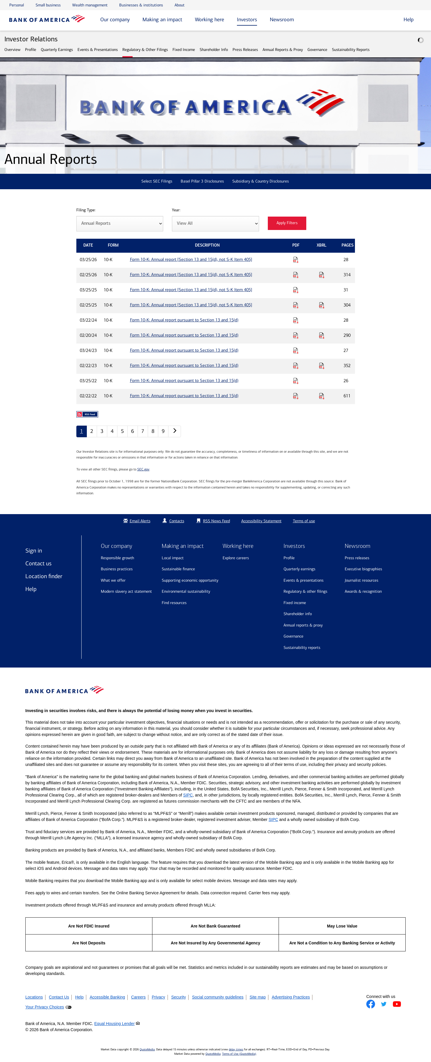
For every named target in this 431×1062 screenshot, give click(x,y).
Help (30, 588)
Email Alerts (136, 520)
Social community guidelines (218, 997)
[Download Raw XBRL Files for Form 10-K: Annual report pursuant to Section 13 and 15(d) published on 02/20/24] (321, 335)
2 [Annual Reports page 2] (91, 431)
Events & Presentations (98, 49)
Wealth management (90, 5)
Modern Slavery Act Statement (126, 591)
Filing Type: (86, 210)
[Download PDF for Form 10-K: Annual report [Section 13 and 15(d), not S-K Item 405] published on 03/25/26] (295, 259)
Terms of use (304, 520)
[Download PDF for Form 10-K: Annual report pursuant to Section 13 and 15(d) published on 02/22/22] (295, 396)
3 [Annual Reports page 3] (102, 431)
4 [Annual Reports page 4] (112, 431)
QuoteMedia (147, 1049)
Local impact (173, 557)
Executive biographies (363, 569)
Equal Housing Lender (114, 1023)
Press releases (357, 557)
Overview (12, 49)
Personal (16, 5)
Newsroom (282, 19)
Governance (317, 49)
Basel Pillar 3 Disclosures (202, 181)
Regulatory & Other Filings (145, 49)
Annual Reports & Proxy (283, 49)
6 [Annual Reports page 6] (132, 431)
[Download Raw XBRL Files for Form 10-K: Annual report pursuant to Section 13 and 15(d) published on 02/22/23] (321, 365)
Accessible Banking (107, 997)
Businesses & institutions (141, 5)
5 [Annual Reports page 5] (122, 431)
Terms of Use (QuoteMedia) (239, 1054)
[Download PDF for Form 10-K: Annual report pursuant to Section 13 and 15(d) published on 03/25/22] (295, 380)
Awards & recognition (363, 591)
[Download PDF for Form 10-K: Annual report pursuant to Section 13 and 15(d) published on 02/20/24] (295, 335)
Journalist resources (361, 580)
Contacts (176, 520)
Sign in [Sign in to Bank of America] (33, 550)
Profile (30, 49)
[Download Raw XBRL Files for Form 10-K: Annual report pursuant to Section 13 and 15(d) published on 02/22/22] (321, 396)
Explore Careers (236, 557)
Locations (34, 997)
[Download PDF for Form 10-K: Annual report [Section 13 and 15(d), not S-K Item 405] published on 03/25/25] (295, 290)
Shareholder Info (214, 49)
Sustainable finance (178, 569)
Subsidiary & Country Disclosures (260, 181)
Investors (247, 19)
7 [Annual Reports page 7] (142, 431)
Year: (176, 210)
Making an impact (162, 19)
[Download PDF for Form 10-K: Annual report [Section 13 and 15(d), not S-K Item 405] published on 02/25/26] (295, 274)
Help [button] (409, 19)
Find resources (174, 602)
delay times (236, 1049)
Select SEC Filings (156, 181)
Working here (209, 19)
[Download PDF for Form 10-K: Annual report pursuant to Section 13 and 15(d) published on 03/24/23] (295, 350)
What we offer (113, 580)
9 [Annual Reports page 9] (163, 431)
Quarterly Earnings (57, 49)
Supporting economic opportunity (190, 580)
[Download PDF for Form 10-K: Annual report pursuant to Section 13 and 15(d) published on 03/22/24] (295, 320)
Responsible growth (117, 557)
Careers (138, 997)
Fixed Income (184, 49)
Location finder (43, 576)
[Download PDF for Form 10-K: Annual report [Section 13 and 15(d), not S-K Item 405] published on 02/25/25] (295, 305)
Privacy (158, 997)
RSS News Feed (216, 520)
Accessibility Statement (261, 520)
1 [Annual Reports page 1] (81, 431)
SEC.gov (143, 469)
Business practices (117, 569)
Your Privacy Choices (44, 1007)
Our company (115, 19)
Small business (48, 5)
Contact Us (59, 997)
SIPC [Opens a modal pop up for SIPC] (188, 795)
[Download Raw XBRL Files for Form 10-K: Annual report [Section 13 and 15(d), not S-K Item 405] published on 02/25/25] (321, 305)
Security (178, 997)
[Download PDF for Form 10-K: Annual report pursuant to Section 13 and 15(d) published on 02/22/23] (295, 365)
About (179, 5)
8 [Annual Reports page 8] (153, 431)
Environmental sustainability (186, 591)
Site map (257, 997)
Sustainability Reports (351, 49)
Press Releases (245, 49)
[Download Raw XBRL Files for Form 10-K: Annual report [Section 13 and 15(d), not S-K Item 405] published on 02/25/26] (321, 274)
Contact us (38, 563)
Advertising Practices (291, 997)
